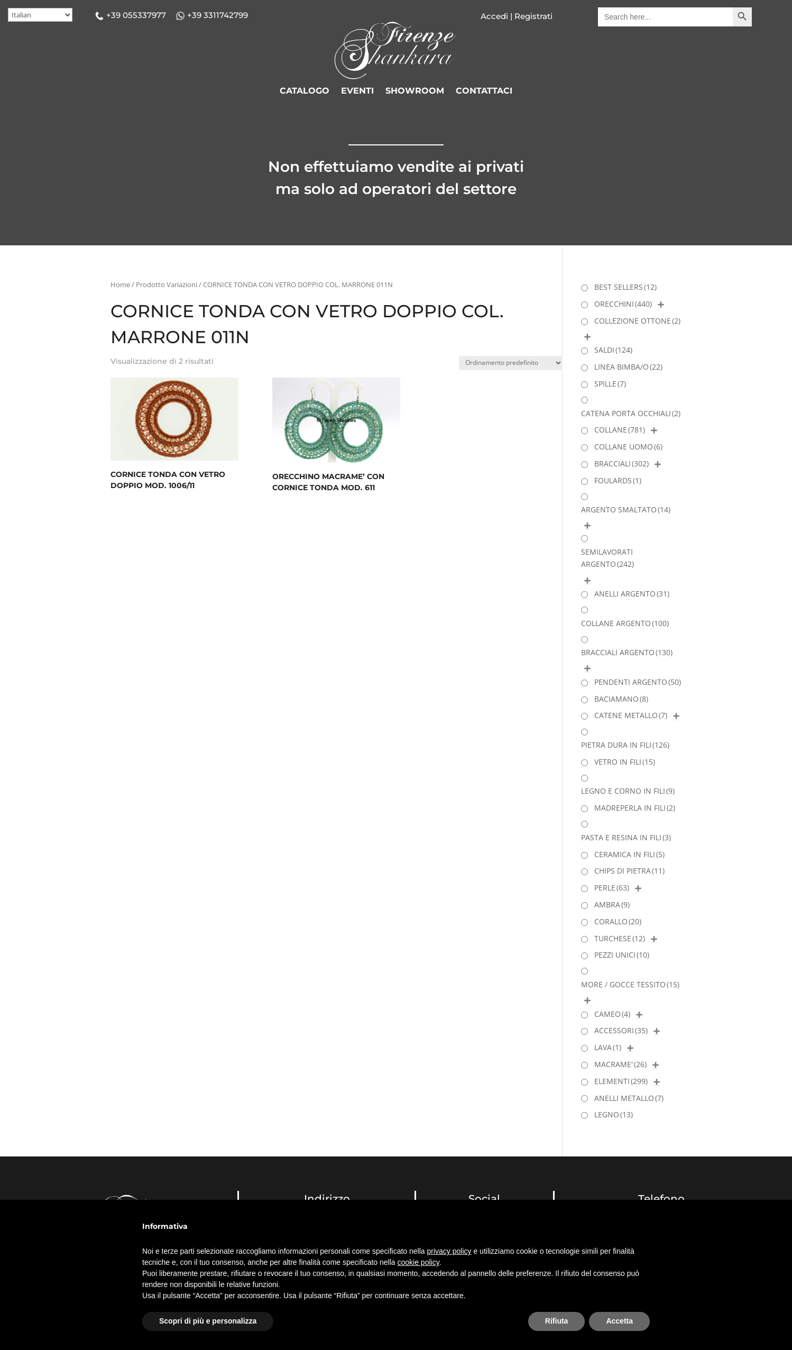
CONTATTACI (484, 91)
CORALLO (617, 921)
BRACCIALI (621, 463)
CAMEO (612, 1014)
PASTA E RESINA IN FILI (626, 837)
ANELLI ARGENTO (631, 594)
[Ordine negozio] (511, 363)
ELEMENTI (621, 1081)
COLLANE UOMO (628, 447)
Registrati (532, 16)
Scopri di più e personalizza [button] (207, 1321)
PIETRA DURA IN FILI (625, 745)
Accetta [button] (619, 1321)
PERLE (611, 888)
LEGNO (613, 1114)
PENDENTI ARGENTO (637, 682)
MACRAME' (620, 1064)
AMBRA (612, 904)
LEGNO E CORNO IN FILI (628, 791)
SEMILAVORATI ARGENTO (607, 558)
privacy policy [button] (449, 1251)
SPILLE (610, 384)
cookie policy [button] (418, 1262)
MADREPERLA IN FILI (634, 808)
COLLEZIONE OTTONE (637, 321)
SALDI (613, 350)
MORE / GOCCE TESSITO (630, 984)
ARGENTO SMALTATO (625, 509)
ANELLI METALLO (629, 1098)
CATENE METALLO (630, 715)
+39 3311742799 (217, 15)
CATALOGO (304, 91)
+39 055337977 (136, 15)
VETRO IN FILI (624, 762)
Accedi (494, 16)
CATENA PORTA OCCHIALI (630, 413)
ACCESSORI (621, 1030)
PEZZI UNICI (621, 955)
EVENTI (357, 91)
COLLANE (619, 430)
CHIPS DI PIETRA (629, 871)
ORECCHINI (623, 304)
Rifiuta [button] (556, 1321)
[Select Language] (40, 15)
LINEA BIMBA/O (628, 367)
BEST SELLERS (625, 287)
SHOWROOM (414, 91)
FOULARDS (617, 480)
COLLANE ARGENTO (625, 623)
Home (120, 284)
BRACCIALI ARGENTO (627, 652)
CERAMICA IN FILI (629, 854)
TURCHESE (619, 938)
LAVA (607, 1047)
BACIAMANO (621, 699)
